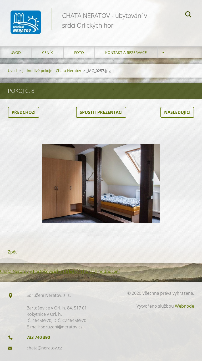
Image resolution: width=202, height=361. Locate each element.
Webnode (184, 306)
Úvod (16, 52)
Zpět (12, 252)
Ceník (47, 52)
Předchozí (24, 112)
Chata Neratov (14, 271)
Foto (79, 52)
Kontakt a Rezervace (126, 52)
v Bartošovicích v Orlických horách (63, 271)
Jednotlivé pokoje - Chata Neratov (51, 70)
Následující (177, 112)
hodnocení (109, 271)
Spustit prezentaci (101, 112)
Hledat (188, 15)
